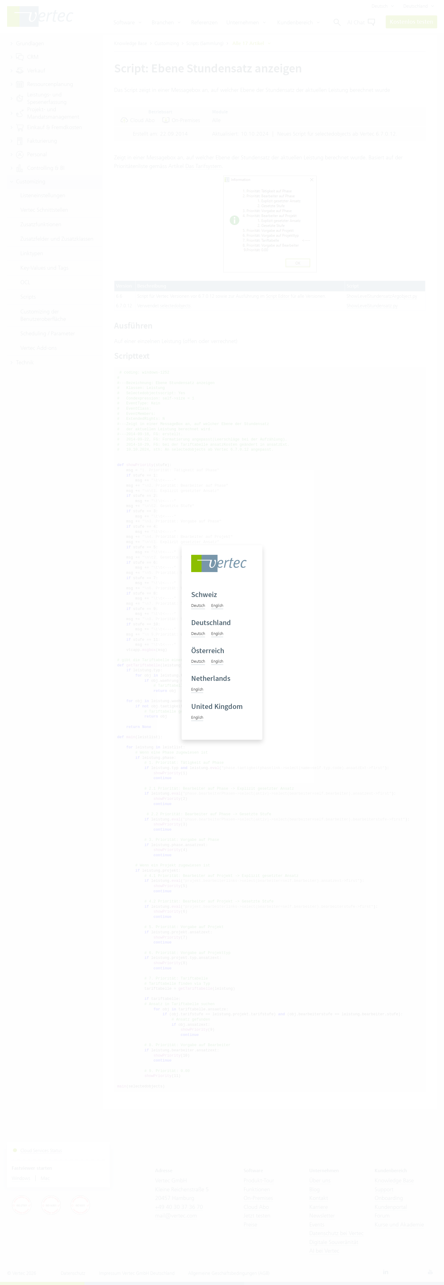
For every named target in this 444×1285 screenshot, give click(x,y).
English (217, 605)
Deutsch (198, 605)
